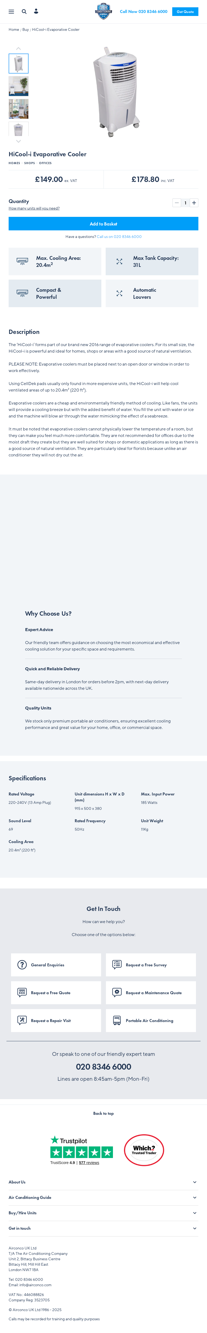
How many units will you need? (34, 208)
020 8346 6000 (103, 1066)
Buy (25, 29)
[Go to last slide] (18, 48)
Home (14, 29)
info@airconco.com (35, 1285)
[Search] (24, 11)
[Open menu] (12, 12)
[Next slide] (18, 141)
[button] (19, 64)
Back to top (103, 1113)
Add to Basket (104, 224)
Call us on (119, 236)
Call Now (143, 12)
